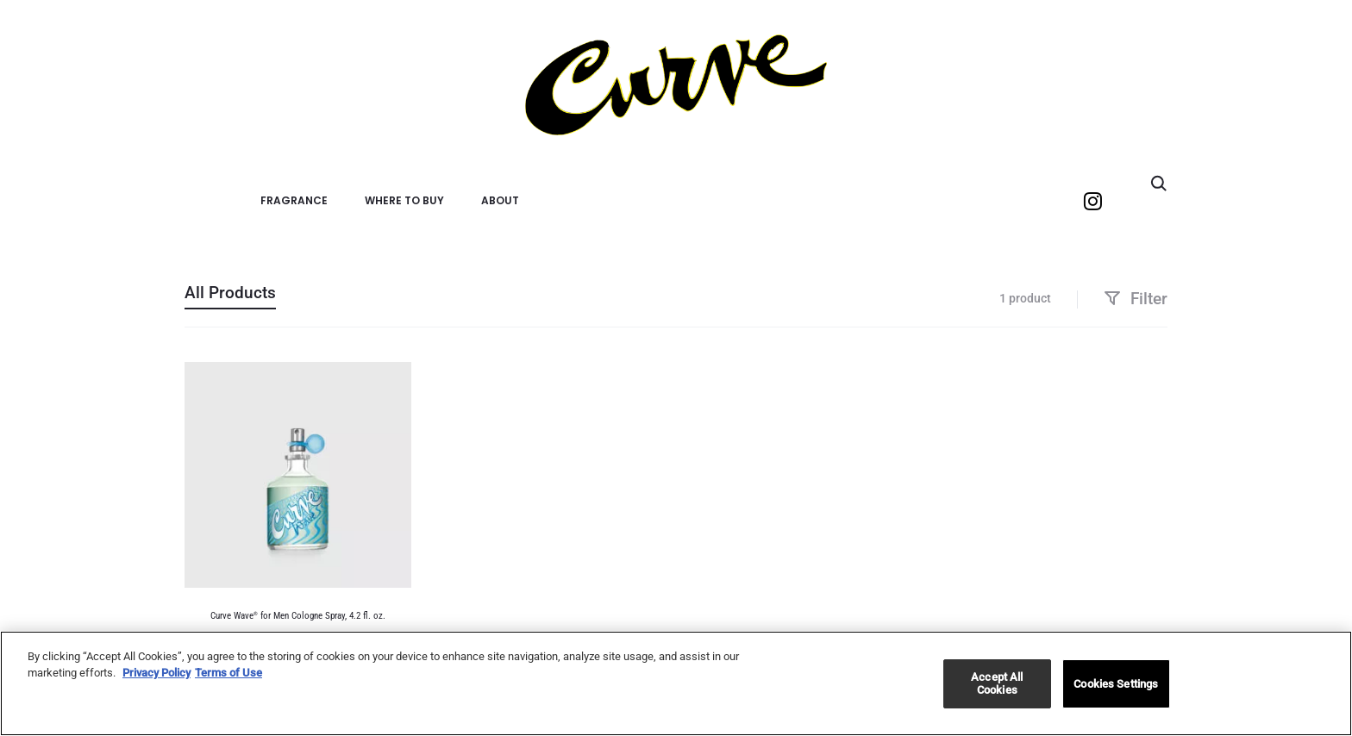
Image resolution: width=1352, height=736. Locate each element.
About (500, 200)
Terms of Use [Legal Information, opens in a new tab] (228, 672)
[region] (676, 683)
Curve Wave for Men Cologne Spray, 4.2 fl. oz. (297, 615)
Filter (1135, 299)
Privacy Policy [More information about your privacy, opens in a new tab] (156, 672)
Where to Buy (404, 200)
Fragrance (294, 200)
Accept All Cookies (997, 684)
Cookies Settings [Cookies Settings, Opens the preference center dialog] (1115, 683)
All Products (230, 293)
